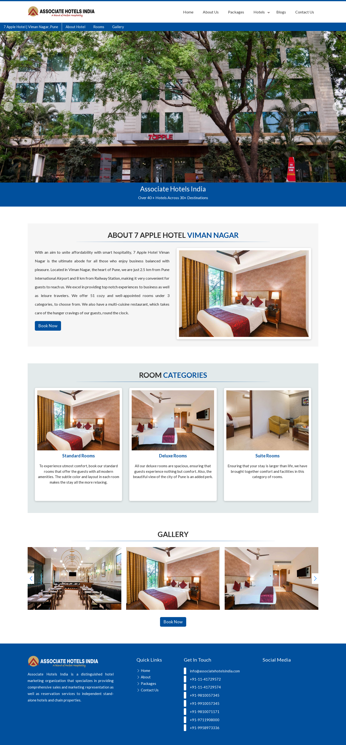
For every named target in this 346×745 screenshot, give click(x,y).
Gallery (118, 27)
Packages (236, 12)
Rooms (98, 27)
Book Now (47, 325)
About (146, 677)
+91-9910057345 (201, 703)
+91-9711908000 (201, 720)
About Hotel (75, 27)
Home (188, 12)
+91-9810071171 (201, 711)
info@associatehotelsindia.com (212, 671)
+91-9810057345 (201, 695)
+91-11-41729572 (202, 679)
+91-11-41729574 (202, 687)
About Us (211, 12)
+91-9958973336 (201, 728)
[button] (315, 578)
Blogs (281, 12)
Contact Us (304, 12)
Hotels (259, 12)
